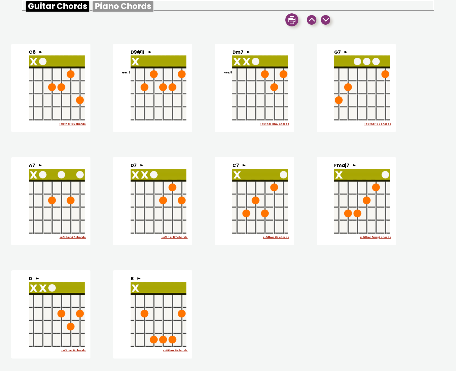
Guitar (57, 6)
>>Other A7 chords (73, 237)
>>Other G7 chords (377, 124)
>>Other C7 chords (276, 237)
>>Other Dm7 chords (274, 124)
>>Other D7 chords (174, 237)
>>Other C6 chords (72, 124)
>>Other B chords (175, 350)
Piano (123, 6)
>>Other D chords (73, 350)
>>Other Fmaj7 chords (375, 237)
